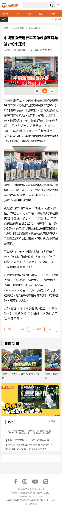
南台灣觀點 (18, 28)
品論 (41, 13)
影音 (52, 13)
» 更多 (52, 421)
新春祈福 (36, 329)
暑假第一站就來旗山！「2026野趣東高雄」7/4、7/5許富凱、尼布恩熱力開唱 (29, 440)
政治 (29, 13)
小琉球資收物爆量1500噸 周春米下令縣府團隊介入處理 (29, 444)
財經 (17, 13)
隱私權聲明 (31, 503)
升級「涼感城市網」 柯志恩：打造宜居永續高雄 (29, 431)
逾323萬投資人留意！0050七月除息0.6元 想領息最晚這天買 (29, 449)
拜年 (10, 329)
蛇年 (51, 329)
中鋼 (22, 329)
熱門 (5, 13)
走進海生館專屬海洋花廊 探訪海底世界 (29, 433)
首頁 (6, 28)
